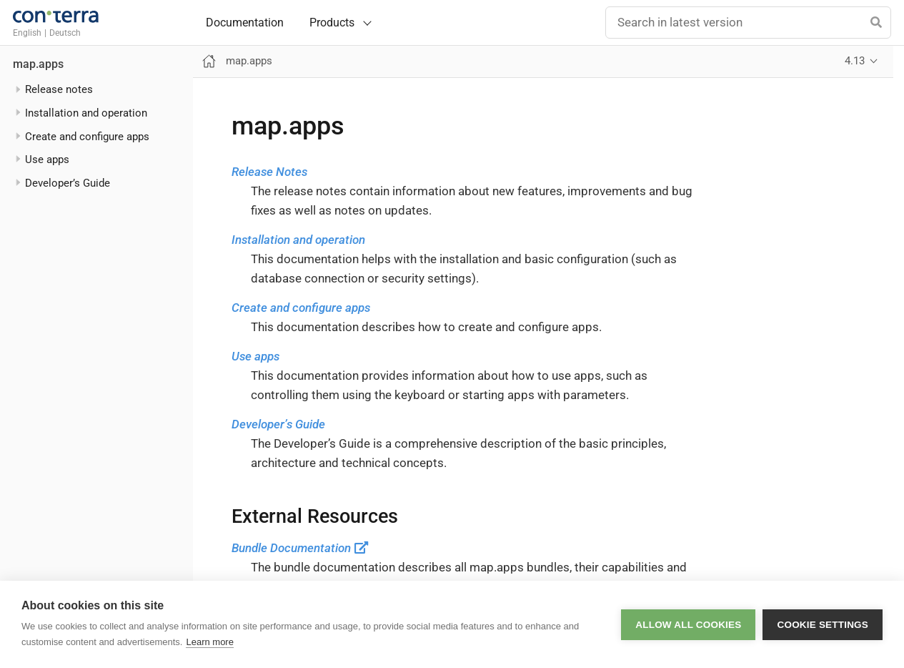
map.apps (38, 64)
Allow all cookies (688, 624)
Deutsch (65, 33)
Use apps (255, 356)
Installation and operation (298, 239)
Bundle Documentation (300, 548)
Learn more (209, 642)
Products (331, 22)
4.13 (855, 60)
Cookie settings (822, 624)
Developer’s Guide (278, 424)
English (27, 33)
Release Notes (269, 171)
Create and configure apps (301, 307)
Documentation (245, 23)
